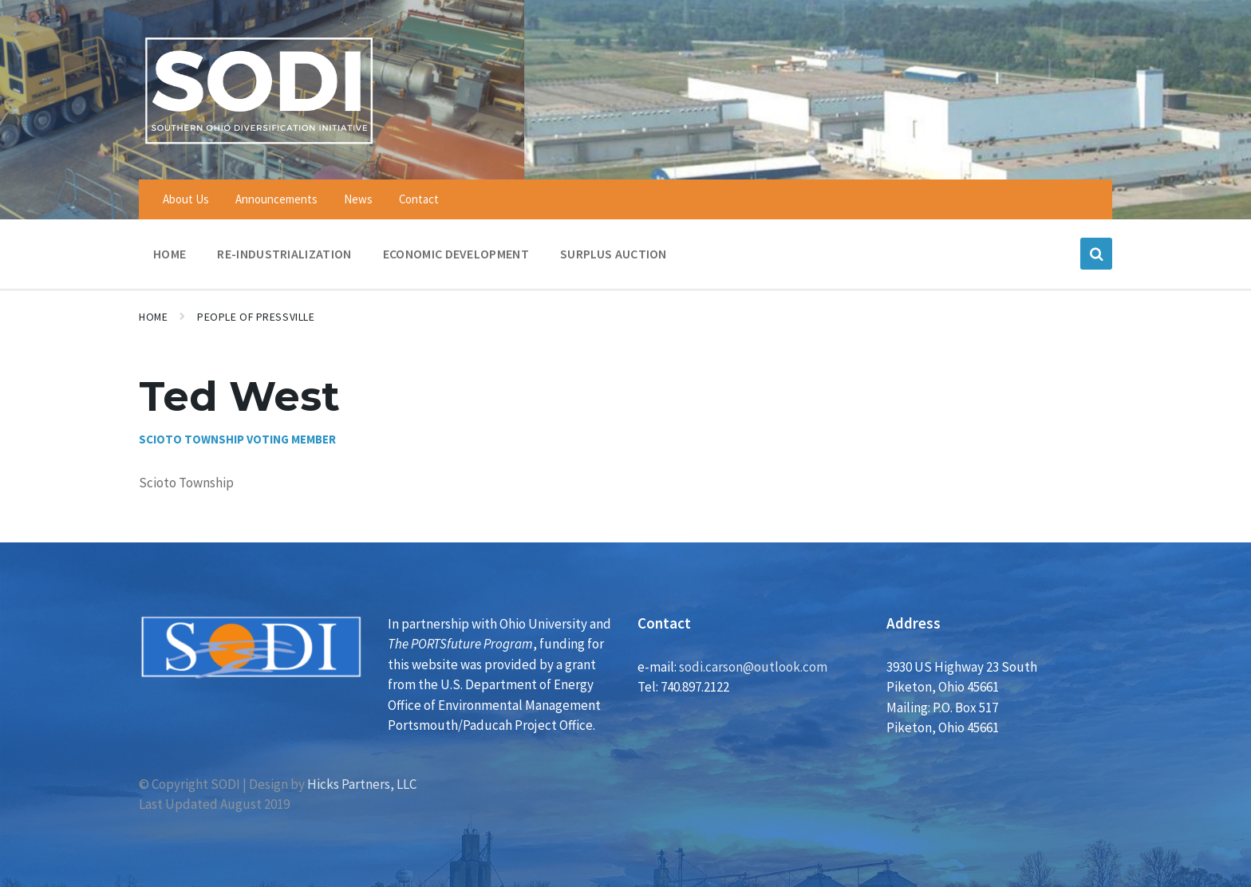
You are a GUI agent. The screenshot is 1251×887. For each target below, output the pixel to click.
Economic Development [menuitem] (456, 254)
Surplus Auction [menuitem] (613, 254)
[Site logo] (258, 147)
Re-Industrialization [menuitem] (284, 254)
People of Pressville (255, 316)
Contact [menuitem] (419, 199)
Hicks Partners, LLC (361, 784)
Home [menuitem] (169, 254)
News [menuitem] (358, 199)
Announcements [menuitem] (276, 199)
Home (153, 316)
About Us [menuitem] (186, 199)
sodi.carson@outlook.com (753, 667)
